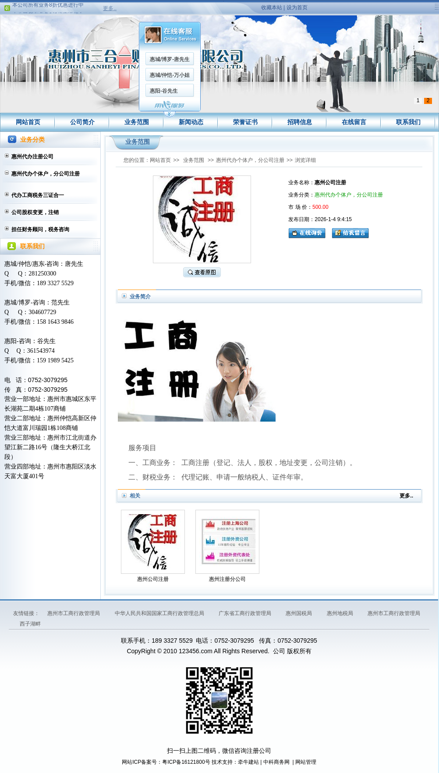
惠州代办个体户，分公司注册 (45, 174)
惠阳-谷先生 (164, 91)
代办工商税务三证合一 (37, 195)
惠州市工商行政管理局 (74, 613)
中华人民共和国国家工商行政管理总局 (160, 613)
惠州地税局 (340, 613)
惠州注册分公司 (227, 579)
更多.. (110, 8)
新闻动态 (191, 121)
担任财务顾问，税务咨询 (40, 229)
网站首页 (28, 121)
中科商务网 (276, 762)
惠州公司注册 (153, 579)
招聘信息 (299, 121)
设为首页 (297, 7)
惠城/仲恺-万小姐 (170, 75)
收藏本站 (271, 7)
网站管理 (305, 762)
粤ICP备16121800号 (186, 762)
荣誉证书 (245, 121)
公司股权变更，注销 (35, 212)
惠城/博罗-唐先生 (170, 59)
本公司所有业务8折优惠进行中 (48, 7)
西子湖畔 (30, 624)
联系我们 (408, 121)
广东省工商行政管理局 (246, 613)
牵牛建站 (248, 762)
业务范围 (136, 121)
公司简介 (82, 121)
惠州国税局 (299, 613)
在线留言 (354, 121)
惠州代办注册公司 (32, 157)
